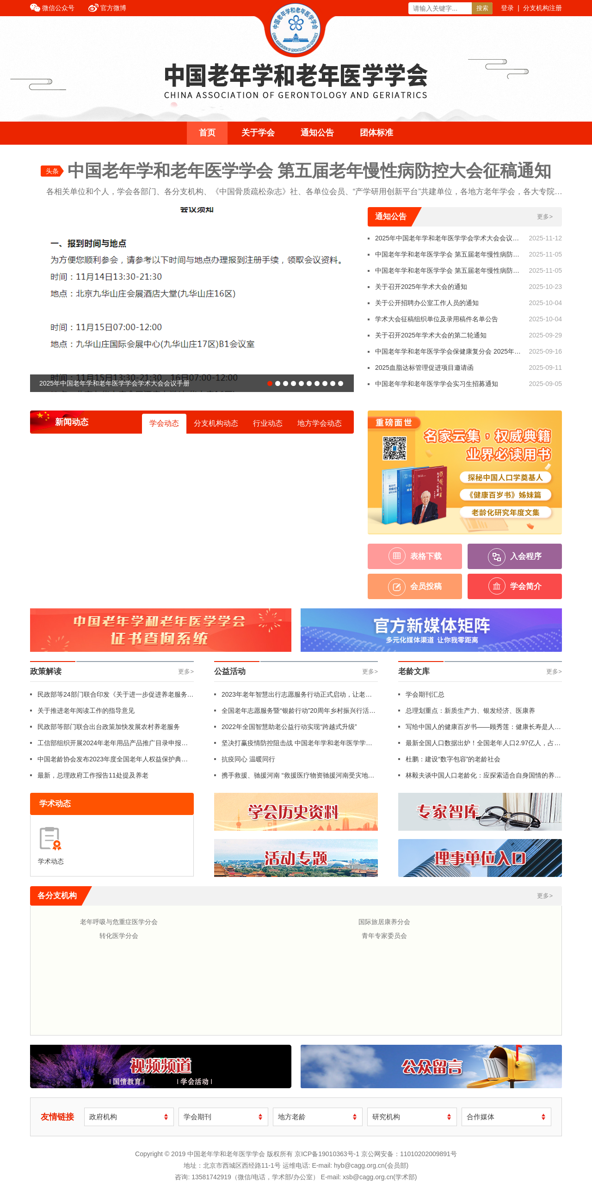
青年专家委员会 (384, 935)
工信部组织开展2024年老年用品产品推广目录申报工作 (112, 745)
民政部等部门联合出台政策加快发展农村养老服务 (108, 726)
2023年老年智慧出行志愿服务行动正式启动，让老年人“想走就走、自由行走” (297, 697)
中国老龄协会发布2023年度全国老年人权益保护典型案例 (112, 761)
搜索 (482, 8)
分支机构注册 (542, 8)
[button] (269, 383)
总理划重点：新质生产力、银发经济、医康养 (470, 710)
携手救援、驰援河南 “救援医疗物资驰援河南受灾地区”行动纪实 (295, 778)
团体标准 (376, 132)
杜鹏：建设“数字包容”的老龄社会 (453, 759)
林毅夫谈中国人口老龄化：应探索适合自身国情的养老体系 (483, 778)
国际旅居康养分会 (384, 921)
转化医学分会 (118, 935)
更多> (545, 216)
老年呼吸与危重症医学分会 (119, 921)
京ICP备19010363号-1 (328, 1154)
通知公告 (317, 132)
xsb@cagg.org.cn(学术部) (380, 1177)
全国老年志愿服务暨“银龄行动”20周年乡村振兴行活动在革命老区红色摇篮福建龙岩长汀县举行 (299, 713)
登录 (507, 8)
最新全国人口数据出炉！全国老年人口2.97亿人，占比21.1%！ (483, 745)
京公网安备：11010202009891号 (409, 1154)
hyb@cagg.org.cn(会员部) (371, 1165)
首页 (207, 132)
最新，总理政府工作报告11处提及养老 (92, 775)
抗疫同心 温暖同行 (248, 759)
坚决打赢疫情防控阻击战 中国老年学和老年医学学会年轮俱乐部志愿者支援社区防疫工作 (297, 745)
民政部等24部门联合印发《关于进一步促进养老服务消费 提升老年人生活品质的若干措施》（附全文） (115, 697)
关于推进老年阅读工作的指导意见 (86, 710)
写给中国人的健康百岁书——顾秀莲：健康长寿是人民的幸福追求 (483, 729)
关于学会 (258, 132)
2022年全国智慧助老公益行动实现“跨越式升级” (289, 726)
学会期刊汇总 (425, 694)
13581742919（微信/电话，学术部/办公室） (255, 1177)
